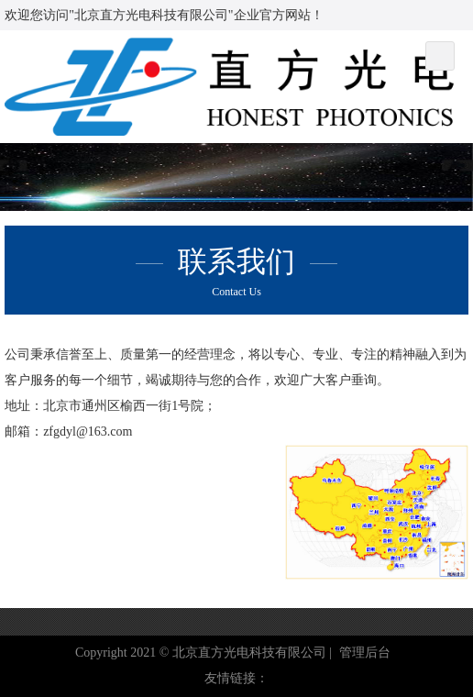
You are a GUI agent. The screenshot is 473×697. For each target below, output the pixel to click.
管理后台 (364, 652)
